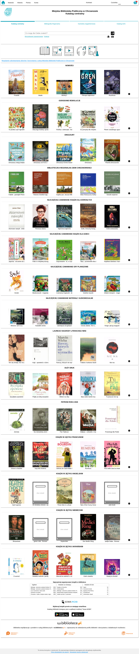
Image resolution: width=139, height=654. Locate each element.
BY (107, 2)
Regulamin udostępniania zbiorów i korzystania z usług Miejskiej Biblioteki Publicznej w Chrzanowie (38, 61)
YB (103, 2)
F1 (123, 2)
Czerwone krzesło (87, 589)
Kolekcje (46, 36)
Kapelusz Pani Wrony (88, 590)
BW (98, 2)
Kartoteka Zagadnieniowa (86, 24)
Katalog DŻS (121, 24)
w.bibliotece (59, 627)
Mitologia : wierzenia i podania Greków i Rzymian (42, 587)
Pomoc (28, 3)
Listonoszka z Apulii (88, 594)
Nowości (11, 3)
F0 (119, 2)
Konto (36, 3)
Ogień (84, 587)
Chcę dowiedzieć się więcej (60, 652)
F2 (128, 2)
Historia (19, 3)
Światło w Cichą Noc (62, 587)
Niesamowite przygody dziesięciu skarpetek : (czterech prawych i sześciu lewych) (76, 592)
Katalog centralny (17, 24)
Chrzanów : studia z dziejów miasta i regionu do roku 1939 (44, 594)
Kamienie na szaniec (36, 592)
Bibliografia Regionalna (52, 24)
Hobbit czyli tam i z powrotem (64, 594)
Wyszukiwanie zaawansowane (34, 36)
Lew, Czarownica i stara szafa (38, 590)
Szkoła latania (60, 589)
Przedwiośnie (86, 592)
